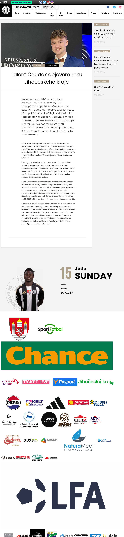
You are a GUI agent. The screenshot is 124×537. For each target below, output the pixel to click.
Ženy (69, 13)
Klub (16, 13)
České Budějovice (34, 7)
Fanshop (117, 13)
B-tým (61, 14)
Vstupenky (41, 13)
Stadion (27, 13)
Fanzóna (104, 13)
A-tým (52, 14)
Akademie (81, 13)
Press (93, 13)
